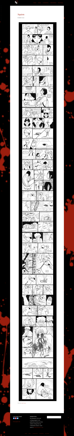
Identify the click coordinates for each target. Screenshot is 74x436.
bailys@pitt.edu (16, 421)
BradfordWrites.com (38, 427)
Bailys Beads (16, 2)
